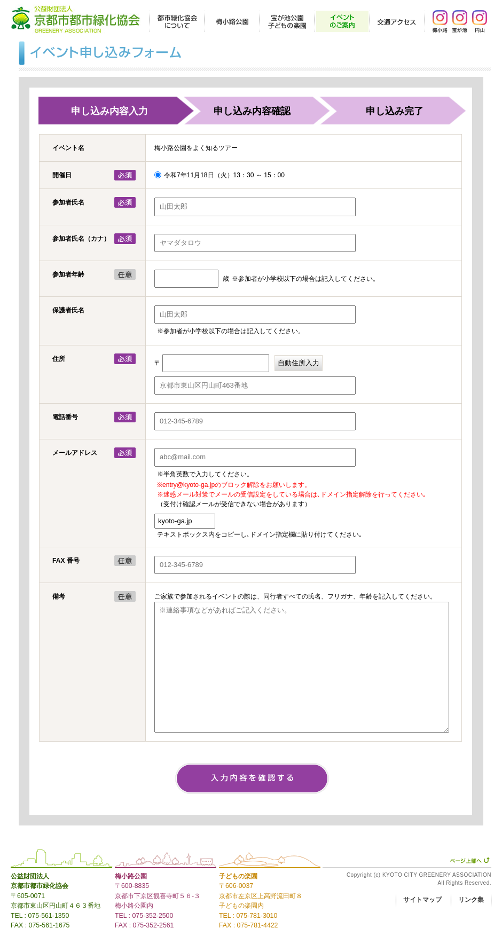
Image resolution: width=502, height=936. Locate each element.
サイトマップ (422, 899)
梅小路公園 (131, 876)
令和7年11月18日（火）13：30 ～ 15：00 (224, 175)
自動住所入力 (298, 363)
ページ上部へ (469, 860)
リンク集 (471, 899)
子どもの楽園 (238, 876)
